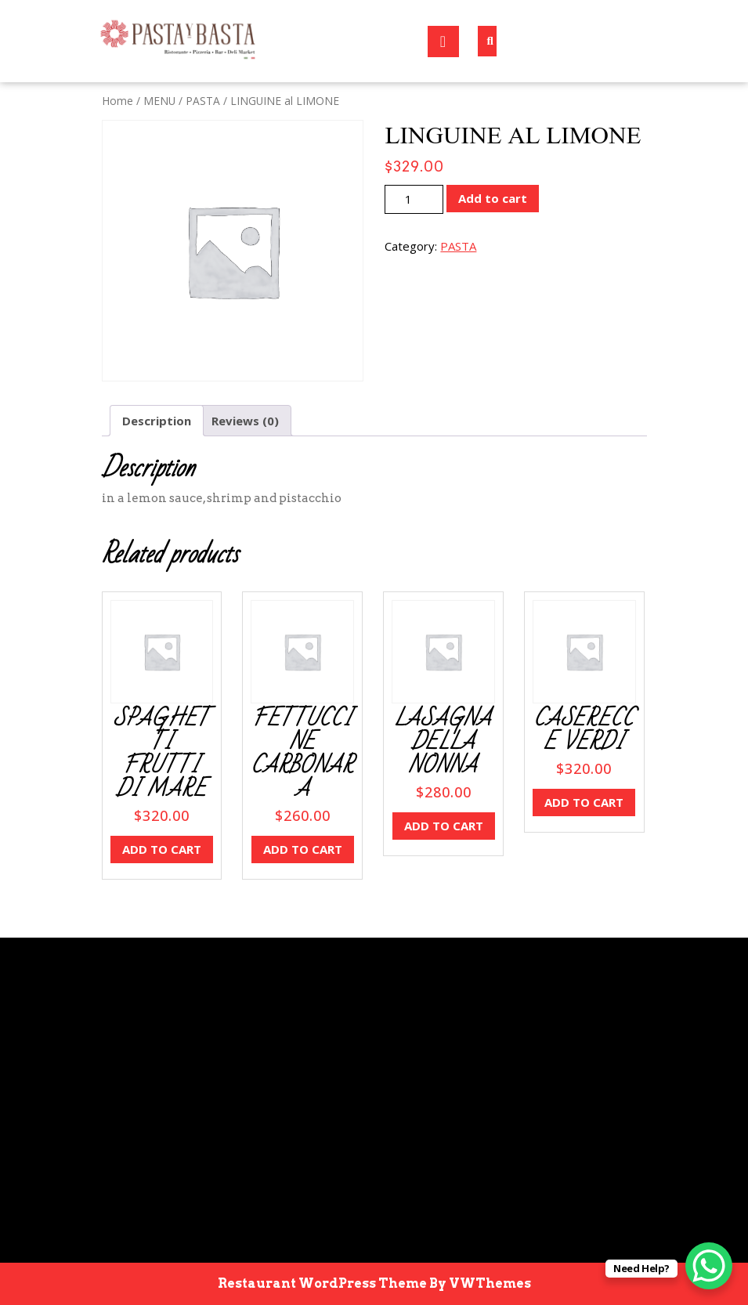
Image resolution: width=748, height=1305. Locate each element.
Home (117, 100)
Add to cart (492, 198)
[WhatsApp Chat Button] (708, 1265)
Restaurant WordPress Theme (322, 1283)
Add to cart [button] (161, 849)
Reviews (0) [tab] (245, 420)
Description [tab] (156, 420)
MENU (159, 100)
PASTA (203, 100)
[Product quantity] (414, 199)
